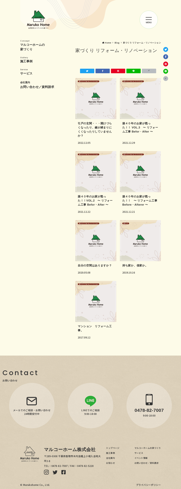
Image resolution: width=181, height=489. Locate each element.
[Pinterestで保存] (165, 64)
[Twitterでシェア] (165, 49)
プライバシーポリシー (148, 485)
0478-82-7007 (59, 466)
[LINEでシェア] (165, 71)
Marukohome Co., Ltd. (36, 485)
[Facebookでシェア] (165, 56)
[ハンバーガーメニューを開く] (149, 20)
